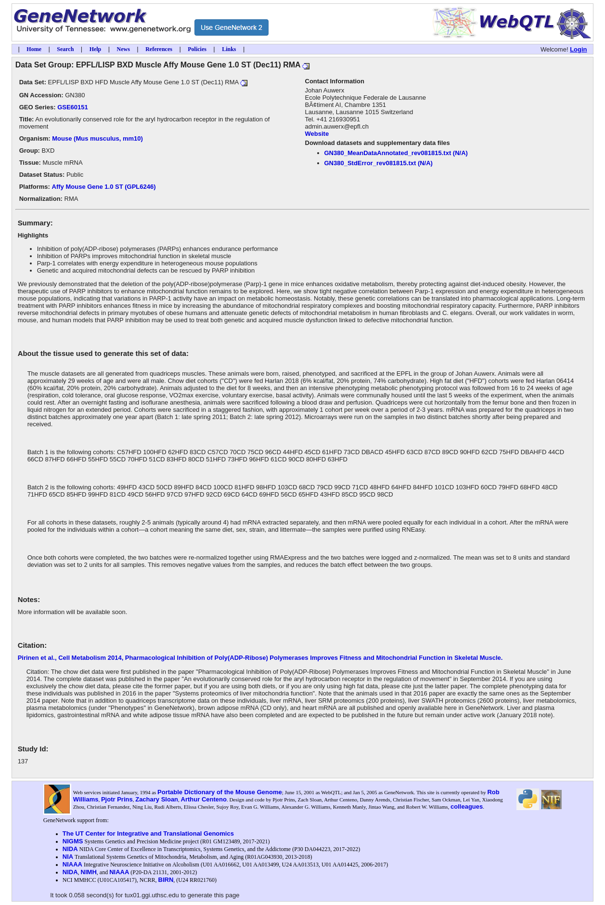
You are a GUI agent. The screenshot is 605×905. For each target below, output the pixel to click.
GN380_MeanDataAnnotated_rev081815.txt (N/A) (396, 153)
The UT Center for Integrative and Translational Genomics (148, 833)
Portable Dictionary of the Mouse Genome (219, 792)
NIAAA (72, 864)
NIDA (70, 849)
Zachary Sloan (156, 799)
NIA (68, 856)
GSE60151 (72, 107)
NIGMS (73, 841)
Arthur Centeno (204, 799)
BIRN (166, 879)
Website (317, 133)
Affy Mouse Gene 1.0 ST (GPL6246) (104, 186)
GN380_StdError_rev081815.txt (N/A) (378, 163)
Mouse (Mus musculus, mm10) (97, 138)
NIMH (89, 872)
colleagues (467, 806)
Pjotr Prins (117, 799)
